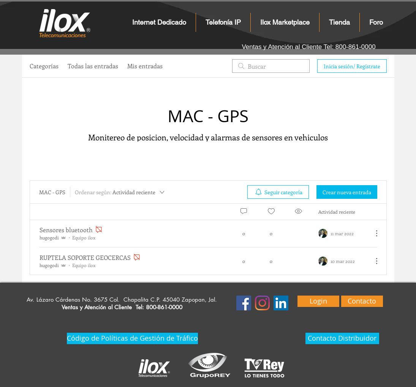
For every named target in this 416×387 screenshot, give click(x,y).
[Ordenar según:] (120, 192)
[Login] (318, 301)
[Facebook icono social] (243, 303)
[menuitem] (278, 192)
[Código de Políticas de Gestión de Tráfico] (132, 338)
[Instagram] (262, 303)
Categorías (44, 66)
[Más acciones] (372, 233)
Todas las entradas (93, 66)
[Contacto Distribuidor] (342, 338)
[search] (271, 66)
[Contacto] (362, 301)
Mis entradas (145, 66)
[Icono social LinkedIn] (281, 303)
